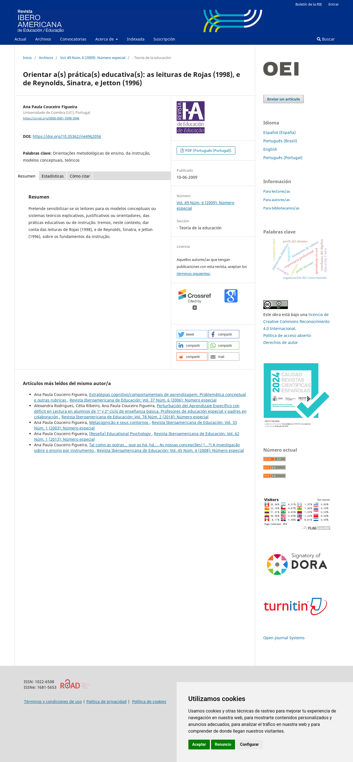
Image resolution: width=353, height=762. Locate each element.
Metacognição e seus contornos (119, 422)
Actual (20, 39)
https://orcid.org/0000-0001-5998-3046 (51, 118)
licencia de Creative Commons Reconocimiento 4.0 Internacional (296, 321)
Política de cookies (149, 701)
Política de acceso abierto (287, 335)
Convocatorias (73, 39)
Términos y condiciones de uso (53, 701)
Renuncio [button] (223, 744)
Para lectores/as (276, 191)
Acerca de (105, 39)
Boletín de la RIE (308, 4)
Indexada (135, 39)
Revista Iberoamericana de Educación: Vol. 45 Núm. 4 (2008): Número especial (170, 450)
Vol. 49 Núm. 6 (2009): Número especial (92, 57)
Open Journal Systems (284, 637)
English (270, 149)
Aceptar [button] (199, 744)
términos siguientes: (194, 273)
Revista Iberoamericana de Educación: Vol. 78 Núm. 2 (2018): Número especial (135, 416)
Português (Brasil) (280, 140)
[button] (192, 334)
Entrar (333, 4)
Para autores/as (276, 199)
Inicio (27, 57)
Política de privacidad (106, 701)
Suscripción (164, 39)
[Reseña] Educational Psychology (120, 433)
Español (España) (279, 132)
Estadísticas (53, 176)
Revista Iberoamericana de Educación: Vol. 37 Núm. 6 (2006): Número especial (143, 400)
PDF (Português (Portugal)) (207, 150)
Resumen (26, 176)
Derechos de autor (280, 342)
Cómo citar (80, 176)
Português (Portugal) (282, 157)
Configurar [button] (249, 744)
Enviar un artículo (283, 99)
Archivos (43, 39)
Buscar (326, 39)
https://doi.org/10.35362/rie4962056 (67, 136)
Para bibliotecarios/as (281, 208)
